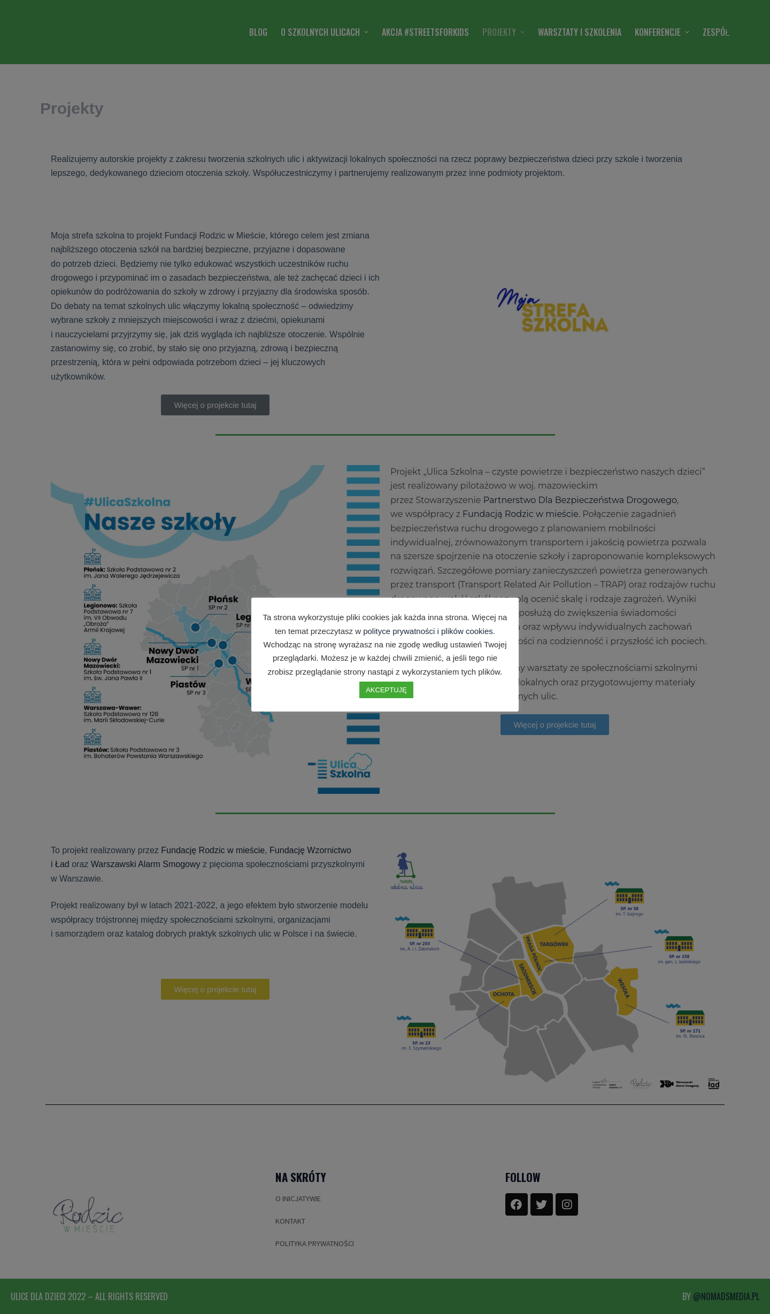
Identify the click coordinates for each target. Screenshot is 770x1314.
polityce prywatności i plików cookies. (429, 631)
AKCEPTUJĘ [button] (386, 690)
